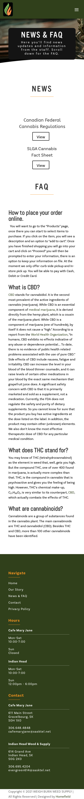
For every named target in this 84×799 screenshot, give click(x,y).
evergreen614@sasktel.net (29, 770)
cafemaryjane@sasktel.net (29, 731)
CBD (11, 295)
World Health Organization (49, 334)
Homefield (63, 796)
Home (13, 583)
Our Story (15, 589)
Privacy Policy (19, 609)
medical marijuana (42, 310)
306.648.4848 (19, 728)
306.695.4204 (19, 766)
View (41, 137)
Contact (14, 602)
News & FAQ (17, 596)
